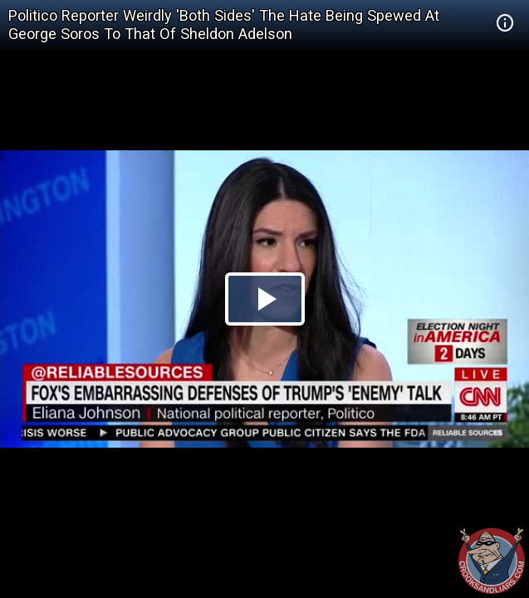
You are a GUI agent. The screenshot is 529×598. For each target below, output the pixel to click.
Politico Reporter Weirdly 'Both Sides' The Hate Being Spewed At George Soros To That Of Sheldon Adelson (223, 24)
